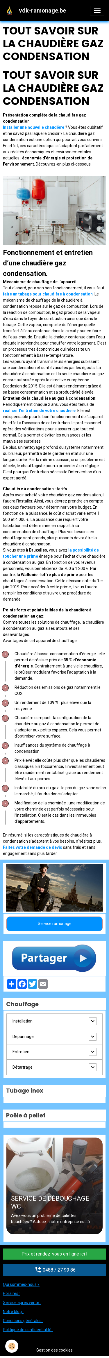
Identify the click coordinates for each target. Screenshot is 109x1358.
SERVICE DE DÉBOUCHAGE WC (50, 1202)
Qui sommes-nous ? (21, 1284)
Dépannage (23, 1036)
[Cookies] (11, 1346)
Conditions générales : (23, 1320)
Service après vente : (22, 1302)
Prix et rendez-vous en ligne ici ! (54, 1254)
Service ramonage (55, 923)
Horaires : (11, 1293)
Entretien (20, 1051)
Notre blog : (13, 1311)
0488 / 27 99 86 (54, 1269)
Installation (22, 1021)
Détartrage (22, 1067)
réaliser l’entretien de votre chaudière (39, 410)
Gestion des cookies (54, 1350)
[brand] (36, 10)
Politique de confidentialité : (28, 1329)
